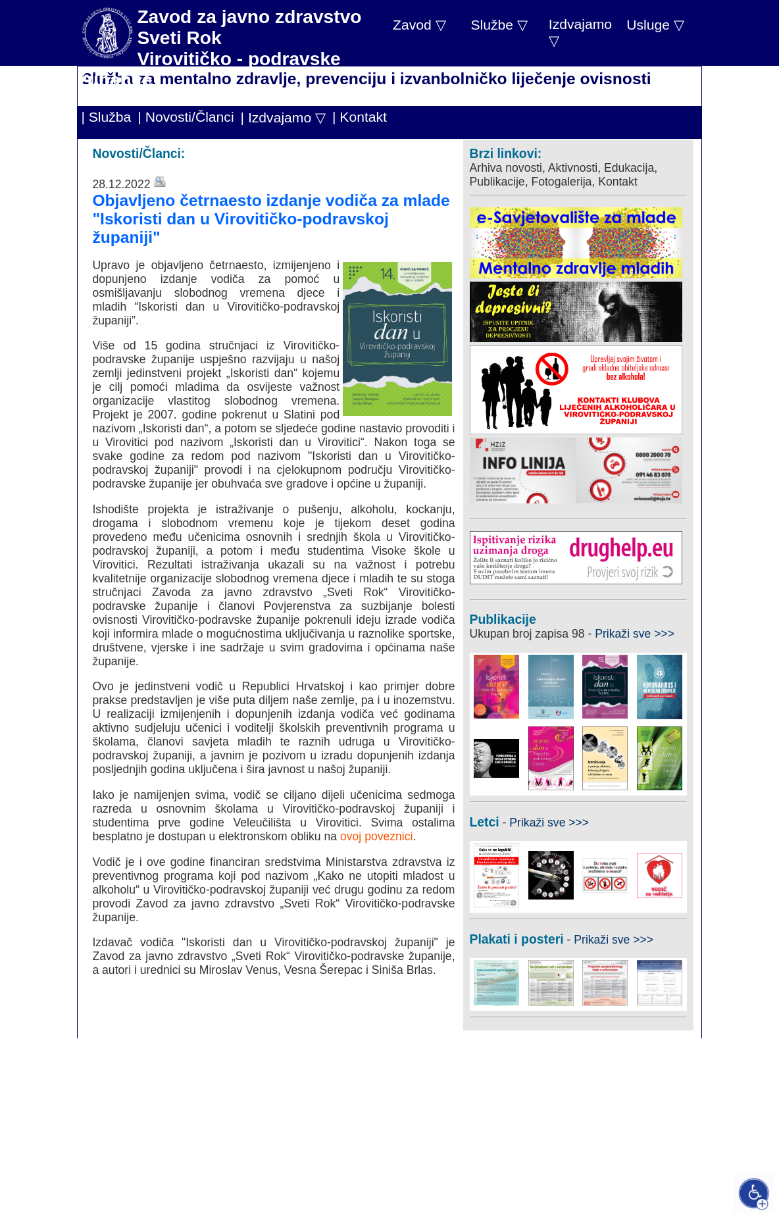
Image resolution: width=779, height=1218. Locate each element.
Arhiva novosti (506, 167)
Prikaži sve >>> (634, 633)
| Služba (106, 116)
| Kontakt (359, 116)
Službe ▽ (498, 24)
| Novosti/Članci (186, 116)
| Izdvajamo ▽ (283, 117)
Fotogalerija (561, 181)
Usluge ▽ (655, 24)
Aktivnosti (572, 167)
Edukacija (629, 167)
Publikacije (497, 181)
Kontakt (618, 181)
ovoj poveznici (376, 836)
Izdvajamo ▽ (580, 32)
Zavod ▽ (419, 24)
